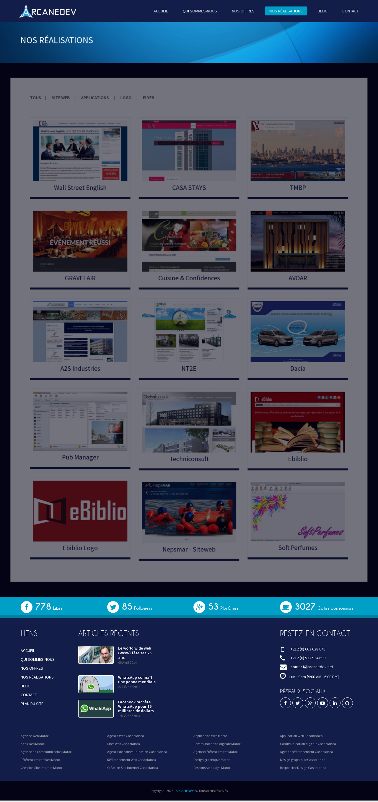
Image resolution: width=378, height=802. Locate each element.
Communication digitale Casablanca (308, 743)
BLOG (317, 10)
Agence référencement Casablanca (306, 751)
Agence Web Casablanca (125, 735)
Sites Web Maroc (33, 743)
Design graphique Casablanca (302, 759)
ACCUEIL (162, 10)
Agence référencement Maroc (215, 751)
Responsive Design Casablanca (303, 767)
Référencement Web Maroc (41, 759)
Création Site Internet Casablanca (132, 767)
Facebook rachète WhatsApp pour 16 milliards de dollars (136, 706)
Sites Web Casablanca (123, 743)
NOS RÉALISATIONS (282, 10)
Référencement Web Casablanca (131, 759)
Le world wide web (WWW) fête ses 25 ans (134, 652)
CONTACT (344, 10)
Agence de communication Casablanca (137, 751)
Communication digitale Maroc (217, 743)
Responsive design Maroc (212, 767)
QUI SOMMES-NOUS (199, 10)
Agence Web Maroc (35, 735)
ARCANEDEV (185, 790)
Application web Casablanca (301, 735)
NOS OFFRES (241, 10)
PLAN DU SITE (32, 703)
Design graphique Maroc (211, 759)
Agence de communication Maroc (46, 751)
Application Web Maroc (210, 735)
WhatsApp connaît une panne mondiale (137, 679)
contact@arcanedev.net (312, 666)
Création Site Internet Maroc (42, 767)
